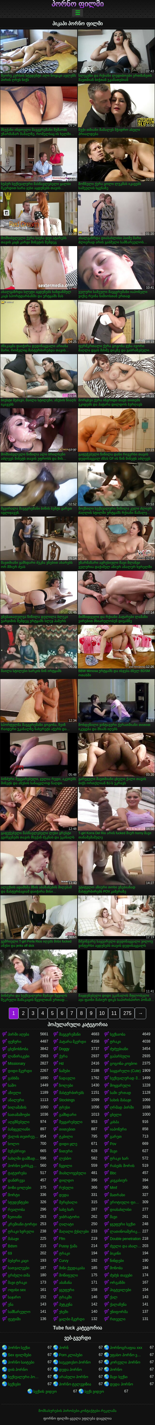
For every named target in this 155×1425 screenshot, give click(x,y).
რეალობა (16, 1209)
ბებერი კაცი (18, 1261)
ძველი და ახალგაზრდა (126, 1246)
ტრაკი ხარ (119, 1158)
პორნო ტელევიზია (75, 1384)
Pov (113, 1144)
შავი (113, 1151)
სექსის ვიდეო (44, 1391)
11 (114, 1013)
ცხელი (115, 1115)
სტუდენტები (18, 1202)
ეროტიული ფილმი (126, 1202)
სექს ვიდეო (94, 1391)
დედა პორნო (70, 1370)
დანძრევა (16, 1180)
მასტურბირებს (71, 1093)
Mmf (113, 1188)
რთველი (117, 1319)
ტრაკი (115, 1042)
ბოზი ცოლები (19, 1188)
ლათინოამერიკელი (126, 1231)
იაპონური (118, 1129)
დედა (64, 1195)
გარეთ (116, 1136)
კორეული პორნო (125, 1362)
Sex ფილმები (19, 1355)
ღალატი (66, 1224)
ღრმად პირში (122, 1107)
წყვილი (65, 1166)
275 (127, 1013)
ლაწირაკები (18, 1056)
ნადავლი (67, 1078)
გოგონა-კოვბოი (123, 1063)
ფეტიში (14, 1319)
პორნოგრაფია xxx (126, 1348)
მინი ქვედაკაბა (72, 1268)
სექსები (14, 1384)
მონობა (116, 1268)
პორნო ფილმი (77, 4)
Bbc (113, 1173)
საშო (12, 1085)
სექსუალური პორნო (24, 1377)
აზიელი (14, 1093)
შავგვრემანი (70, 1034)
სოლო (13, 1144)
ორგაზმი (117, 1282)
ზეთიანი (15, 1217)
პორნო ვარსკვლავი (24, 1166)
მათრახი (117, 1195)
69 (10, 1253)
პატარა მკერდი (72, 1042)
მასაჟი (13, 1239)
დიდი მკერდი (20, 1071)
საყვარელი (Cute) (125, 1071)
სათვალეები (18, 1268)
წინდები (117, 1261)
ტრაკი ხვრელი (21, 1231)
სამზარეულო (19, 1312)
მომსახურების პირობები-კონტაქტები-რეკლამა (77, 1411)
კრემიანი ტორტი (22, 1224)
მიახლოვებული (72, 1173)
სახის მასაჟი (120, 1100)
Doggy (64, 1049)
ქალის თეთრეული (24, 1136)
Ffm (62, 1239)
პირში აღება (18, 1034)
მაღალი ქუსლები (74, 1231)
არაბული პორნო (73, 1377)
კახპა (114, 1122)
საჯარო (14, 1297)
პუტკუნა (65, 1304)
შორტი (14, 1195)
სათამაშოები (19, 1115)
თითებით (67, 1129)
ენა (10, 1304)
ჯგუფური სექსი (122, 1224)
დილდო (66, 1180)
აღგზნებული (18, 1122)
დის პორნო (18, 1370)
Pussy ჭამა (68, 1246)
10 (102, 1013)
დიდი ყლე (68, 1144)
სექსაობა (117, 1034)
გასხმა (13, 1078)
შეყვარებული (70, 1122)
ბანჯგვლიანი (19, 1129)
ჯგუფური (66, 1290)
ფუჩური (14, 1042)
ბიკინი (115, 1253)
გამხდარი (67, 1115)
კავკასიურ (118, 1180)
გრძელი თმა (19, 1275)
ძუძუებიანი (119, 1049)
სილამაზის (17, 1107)
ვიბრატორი (69, 1217)
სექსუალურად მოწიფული (126, 1078)
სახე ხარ (66, 1209)
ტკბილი (66, 1136)
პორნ (63, 1348)
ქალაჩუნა (118, 1304)
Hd (61, 1063)
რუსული (66, 1188)
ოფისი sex (17, 1290)
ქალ (113, 1297)
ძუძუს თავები (121, 1275)
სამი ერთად (120, 1093)
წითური (65, 1151)
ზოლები (66, 1085)
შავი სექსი (118, 1377)
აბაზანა (65, 1282)
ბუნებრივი (16, 1151)
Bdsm (12, 1246)
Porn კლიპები (71, 1355)
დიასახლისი (120, 1209)
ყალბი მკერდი (71, 1319)
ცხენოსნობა (18, 1049)
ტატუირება (17, 1173)
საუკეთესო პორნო (75, 1362)
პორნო (116, 1370)
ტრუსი (64, 1107)
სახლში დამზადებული (24, 1158)
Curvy (63, 1261)
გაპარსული (120, 1056)
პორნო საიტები (21, 1362)
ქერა (63, 1056)
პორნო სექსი (19, 1348)
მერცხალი (68, 1202)
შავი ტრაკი (17, 1282)
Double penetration (125, 1239)
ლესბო (65, 1158)
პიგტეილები (120, 1290)
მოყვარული (120, 1085)
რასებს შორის (122, 1166)
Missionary (16, 1063)
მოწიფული (68, 1275)
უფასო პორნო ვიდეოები (126, 1355)
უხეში (63, 1312)
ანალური (16, 1100)
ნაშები (64, 1071)
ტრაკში (65, 1297)
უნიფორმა (119, 1312)
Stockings (67, 1100)
